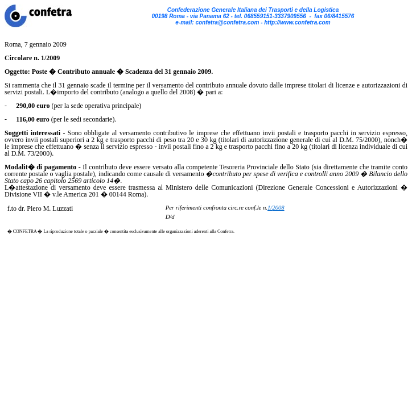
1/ (276, 207)
